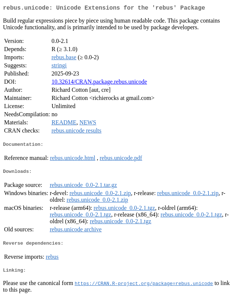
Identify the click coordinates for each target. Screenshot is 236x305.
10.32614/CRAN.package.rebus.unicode (99, 83)
